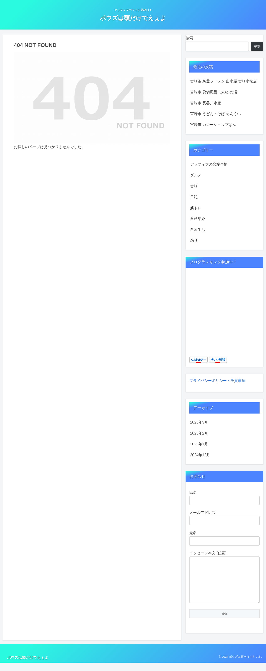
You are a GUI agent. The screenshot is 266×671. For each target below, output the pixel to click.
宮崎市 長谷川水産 (205, 103)
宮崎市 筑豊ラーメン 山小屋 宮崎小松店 (223, 81)
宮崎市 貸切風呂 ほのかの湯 (213, 92)
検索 (189, 38)
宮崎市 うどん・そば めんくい (215, 114)
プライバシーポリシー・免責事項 (217, 381)
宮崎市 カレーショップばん (213, 125)
